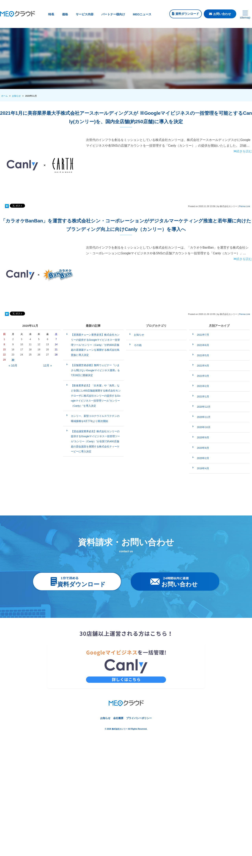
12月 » (47, 365)
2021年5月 (203, 355)
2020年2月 (203, 458)
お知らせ (139, 334)
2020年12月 (203, 406)
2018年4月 (203, 468)
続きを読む (242, 151)
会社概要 (118, 718)
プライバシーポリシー (139, 718)
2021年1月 (203, 396)
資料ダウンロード (187, 13)
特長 (51, 14)
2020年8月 (203, 447)
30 (13, 359)
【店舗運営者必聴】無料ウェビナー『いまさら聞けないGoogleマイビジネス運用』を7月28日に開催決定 (95, 370)
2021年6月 (203, 345)
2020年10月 (203, 427)
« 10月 (13, 365)
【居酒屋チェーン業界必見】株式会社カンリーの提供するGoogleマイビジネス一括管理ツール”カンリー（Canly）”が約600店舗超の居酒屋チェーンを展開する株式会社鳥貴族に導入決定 (95, 344)
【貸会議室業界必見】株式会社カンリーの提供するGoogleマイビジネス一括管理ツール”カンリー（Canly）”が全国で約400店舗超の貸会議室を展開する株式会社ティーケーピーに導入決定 (95, 441)
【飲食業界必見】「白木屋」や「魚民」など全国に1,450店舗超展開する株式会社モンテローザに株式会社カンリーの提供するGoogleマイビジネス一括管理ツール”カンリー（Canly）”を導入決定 (96, 395)
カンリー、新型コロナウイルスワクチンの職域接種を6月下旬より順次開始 (95, 419)
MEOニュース (142, 14)
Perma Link (244, 206)
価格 (65, 14)
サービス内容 (85, 14)
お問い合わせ (222, 14)
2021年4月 (203, 365)
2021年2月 (203, 386)
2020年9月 (203, 437)
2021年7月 (203, 334)
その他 (138, 345)
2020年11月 (203, 417)
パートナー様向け (113, 14)
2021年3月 (203, 375)
